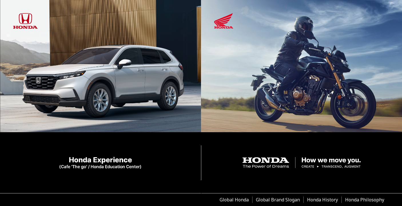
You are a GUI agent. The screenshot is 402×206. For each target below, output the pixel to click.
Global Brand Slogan (278, 200)
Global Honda (234, 200)
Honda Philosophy (364, 200)
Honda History (322, 200)
